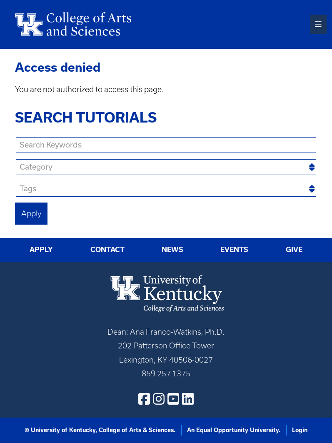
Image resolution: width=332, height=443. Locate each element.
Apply (41, 249)
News (172, 249)
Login (299, 430)
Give (294, 249)
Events (234, 249)
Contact (107, 249)
